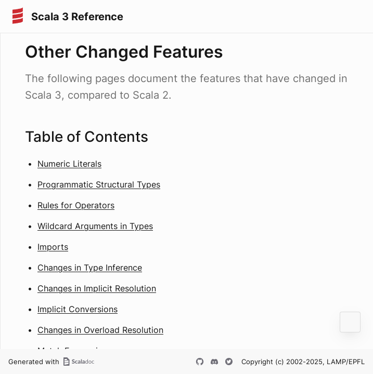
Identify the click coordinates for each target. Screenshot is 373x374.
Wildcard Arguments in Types (95, 226)
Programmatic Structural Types (98, 184)
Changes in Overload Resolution (100, 330)
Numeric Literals (69, 163)
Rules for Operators (75, 205)
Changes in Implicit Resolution (96, 288)
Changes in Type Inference (89, 267)
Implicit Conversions (77, 309)
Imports (52, 247)
